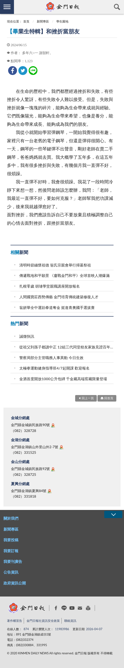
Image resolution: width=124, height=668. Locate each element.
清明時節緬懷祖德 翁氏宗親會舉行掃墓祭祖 (55, 265)
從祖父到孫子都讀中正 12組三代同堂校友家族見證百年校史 (67, 347)
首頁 (26, 21)
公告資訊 (10, 572)
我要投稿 (10, 540)
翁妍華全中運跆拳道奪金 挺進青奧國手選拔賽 (57, 307)
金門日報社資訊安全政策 (43, 621)
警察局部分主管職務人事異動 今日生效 (51, 357)
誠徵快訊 (26, 336)
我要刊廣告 (12, 561)
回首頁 (108, 398)
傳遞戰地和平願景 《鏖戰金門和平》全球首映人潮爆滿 (64, 275)
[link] (12, 70)
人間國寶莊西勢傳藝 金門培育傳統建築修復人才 (58, 297)
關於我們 (10, 518)
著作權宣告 (14, 621)
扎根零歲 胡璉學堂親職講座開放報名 (49, 286)
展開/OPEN (113, 514)
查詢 (117, 7)
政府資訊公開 (14, 583)
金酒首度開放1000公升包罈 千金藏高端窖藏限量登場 (63, 378)
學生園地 (62, 21)
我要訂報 (10, 550)
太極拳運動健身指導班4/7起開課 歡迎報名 (54, 368)
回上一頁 (88, 398)
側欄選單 (6, 7)
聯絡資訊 (70, 621)
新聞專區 (43, 21)
